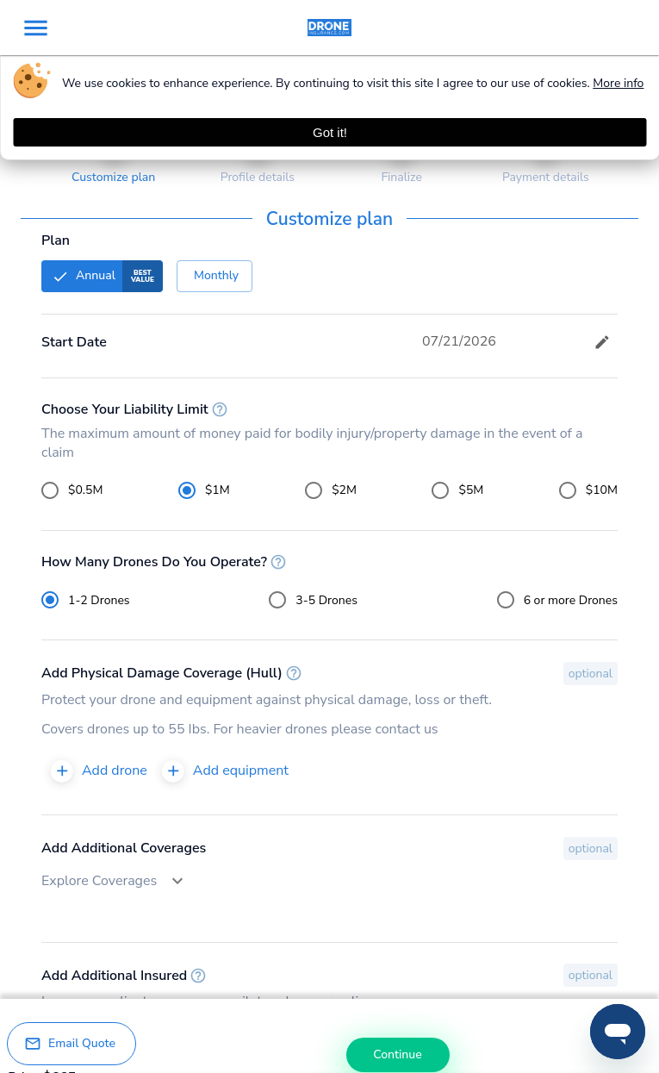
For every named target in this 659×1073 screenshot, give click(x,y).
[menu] (35, 28)
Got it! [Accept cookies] (330, 132)
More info (618, 83)
